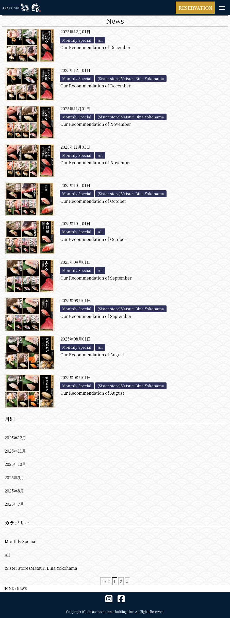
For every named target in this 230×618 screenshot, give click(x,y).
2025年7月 (14, 504)
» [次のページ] (127, 581)
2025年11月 (15, 451)
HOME (9, 588)
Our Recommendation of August (92, 355)
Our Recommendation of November (95, 124)
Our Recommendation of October (93, 201)
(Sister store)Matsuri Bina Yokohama (41, 568)
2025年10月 (15, 464)
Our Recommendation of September (96, 278)
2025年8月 (14, 491)
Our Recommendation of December (95, 47)
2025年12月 (15, 438)
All (7, 555)
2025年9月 (14, 478)
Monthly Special (21, 541)
